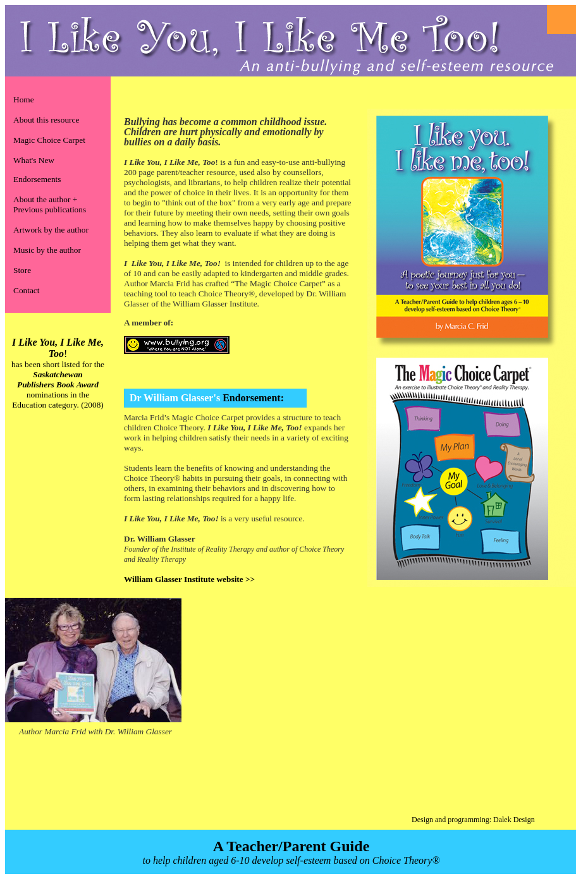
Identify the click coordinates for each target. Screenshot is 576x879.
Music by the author (47, 250)
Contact (26, 290)
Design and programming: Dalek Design (473, 819)
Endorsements (37, 179)
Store (22, 270)
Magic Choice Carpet (49, 140)
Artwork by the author (51, 229)
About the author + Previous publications (49, 204)
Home (23, 99)
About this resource (46, 119)
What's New (33, 160)
